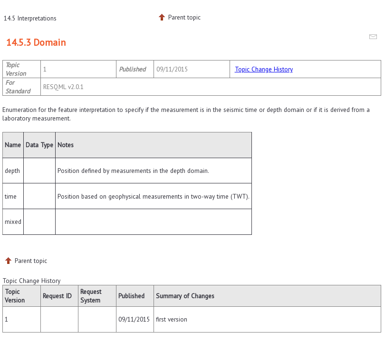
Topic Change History (264, 69)
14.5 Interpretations (30, 18)
